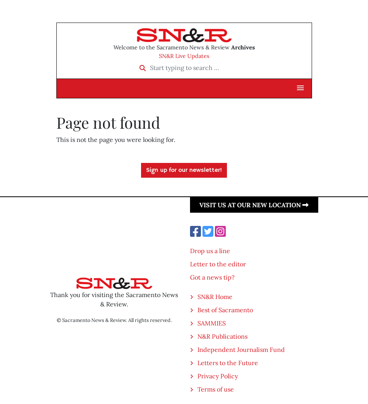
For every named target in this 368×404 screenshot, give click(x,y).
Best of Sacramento (225, 310)
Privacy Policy (217, 376)
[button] (300, 88)
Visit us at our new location (254, 205)
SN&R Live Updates (184, 55)
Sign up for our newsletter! (184, 170)
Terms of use (215, 389)
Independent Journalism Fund (241, 349)
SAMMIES (211, 323)
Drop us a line (210, 251)
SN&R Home (214, 297)
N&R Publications (222, 336)
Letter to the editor (218, 264)
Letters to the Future (227, 363)
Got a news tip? (212, 277)
